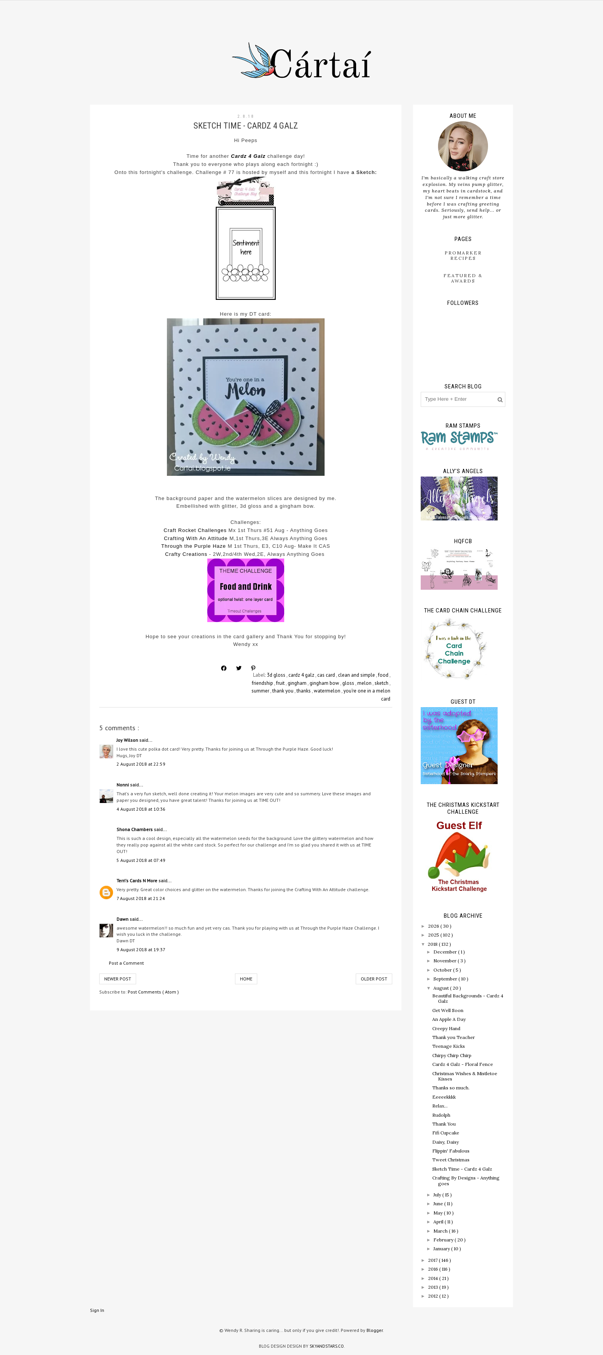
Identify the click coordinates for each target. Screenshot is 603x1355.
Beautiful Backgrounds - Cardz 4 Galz (467, 998)
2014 (433, 1278)
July (437, 1195)
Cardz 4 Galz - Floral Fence (462, 1064)
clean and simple (357, 675)
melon (365, 683)
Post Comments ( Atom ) (153, 992)
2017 (433, 1260)
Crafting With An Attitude (196, 538)
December (445, 952)
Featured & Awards (463, 278)
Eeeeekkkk (444, 1097)
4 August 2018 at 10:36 (141, 809)
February (444, 1240)
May (438, 1213)
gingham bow (325, 683)
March (441, 1231)
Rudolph (441, 1115)
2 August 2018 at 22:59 (141, 764)
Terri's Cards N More (137, 880)
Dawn (123, 919)
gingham (298, 683)
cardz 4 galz (301, 675)
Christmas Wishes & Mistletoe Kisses (464, 1076)
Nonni (123, 785)
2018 (433, 944)
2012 (433, 1296)
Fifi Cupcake (445, 1133)
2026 (434, 926)
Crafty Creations (186, 554)
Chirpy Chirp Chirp (451, 1055)
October (443, 970)
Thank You (444, 1124)
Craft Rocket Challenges (195, 530)
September (445, 979)
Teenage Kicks (448, 1046)
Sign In (97, 1310)
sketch (382, 683)
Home (246, 979)
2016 (433, 1269)
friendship (263, 683)
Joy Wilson (128, 740)
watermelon (327, 691)
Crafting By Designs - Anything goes (466, 1180)
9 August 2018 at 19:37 (141, 949)
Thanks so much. (451, 1088)
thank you (283, 691)
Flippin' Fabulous (451, 1151)
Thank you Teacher (453, 1037)
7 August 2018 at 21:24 (141, 898)
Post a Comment (126, 963)
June (438, 1203)
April (439, 1222)
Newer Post (117, 979)
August (441, 988)
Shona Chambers (135, 829)
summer (261, 691)
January (442, 1248)
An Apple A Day (449, 1019)
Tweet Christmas (451, 1160)
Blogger (374, 1330)
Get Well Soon (447, 1010)
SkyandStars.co (327, 1346)
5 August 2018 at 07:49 (141, 860)
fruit (281, 683)
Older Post (374, 979)
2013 (433, 1287)
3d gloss (277, 675)
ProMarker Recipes (463, 255)
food (384, 675)
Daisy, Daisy (445, 1142)
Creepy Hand (446, 1028)
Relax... (440, 1106)
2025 (434, 935)
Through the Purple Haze (193, 546)
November (445, 961)
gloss (348, 683)
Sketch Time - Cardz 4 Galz (462, 1169)
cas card (326, 675)
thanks (304, 691)
